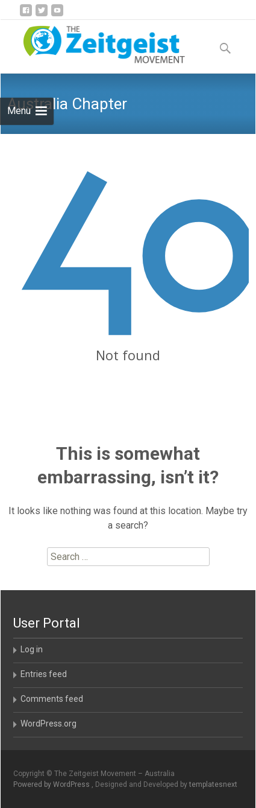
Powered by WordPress (52, 784)
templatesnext (213, 784)
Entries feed (43, 674)
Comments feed (51, 699)
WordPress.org (48, 723)
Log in (31, 649)
